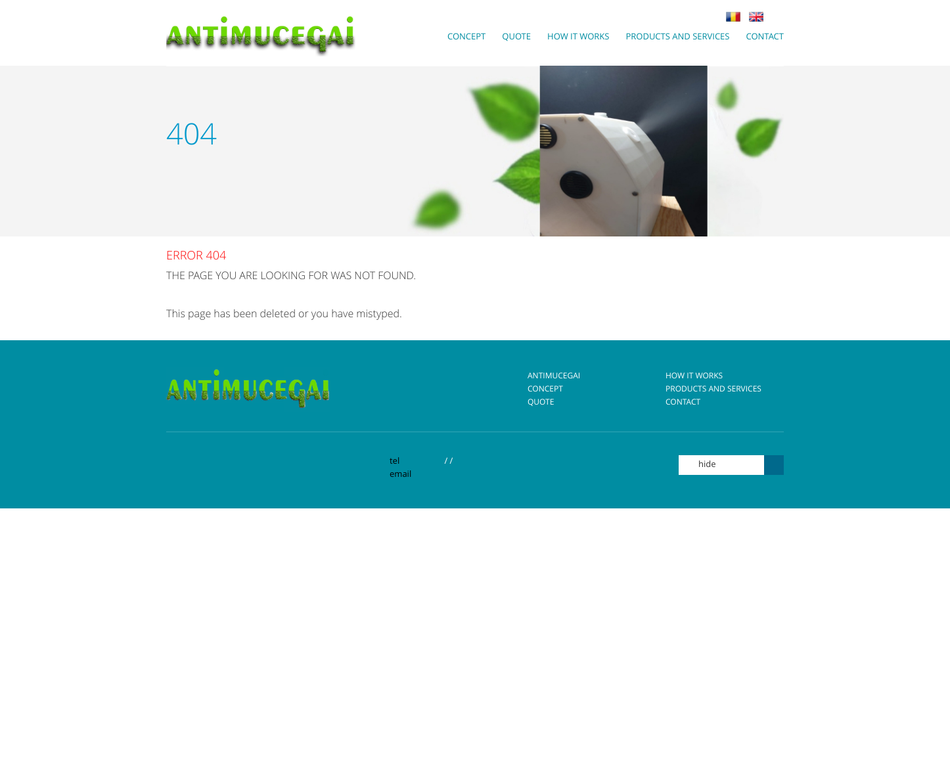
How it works (687, 375)
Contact (676, 402)
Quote (534, 402)
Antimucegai (547, 375)
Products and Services (706, 389)
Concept (538, 389)
